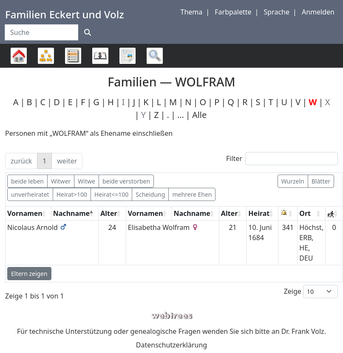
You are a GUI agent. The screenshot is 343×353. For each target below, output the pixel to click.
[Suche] (87, 32)
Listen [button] (73, 56)
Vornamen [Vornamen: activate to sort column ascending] (25, 213)
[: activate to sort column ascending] (288, 214)
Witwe (86, 181)
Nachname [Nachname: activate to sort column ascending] (191, 213)
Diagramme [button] (45, 56)
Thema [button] (192, 12)
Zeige (311, 291)
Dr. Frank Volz (302, 331)
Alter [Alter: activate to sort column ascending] (108, 213)
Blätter (321, 181)
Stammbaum (18, 67)
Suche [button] (154, 56)
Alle (199, 115)
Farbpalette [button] (233, 12)
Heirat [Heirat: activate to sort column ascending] (258, 213)
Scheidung (150, 194)
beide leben (27, 181)
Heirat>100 (72, 194)
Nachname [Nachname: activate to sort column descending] (71, 213)
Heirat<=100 (111, 194)
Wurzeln (292, 181)
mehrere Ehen (192, 194)
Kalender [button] (100, 56)
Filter (282, 158)
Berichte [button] (127, 56)
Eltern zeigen (29, 274)
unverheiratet (30, 194)
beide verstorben (126, 181)
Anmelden (318, 12)
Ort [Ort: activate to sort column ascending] (305, 213)
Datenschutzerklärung (171, 345)
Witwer (61, 181)
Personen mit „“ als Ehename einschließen (89, 133)
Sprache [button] (276, 12)
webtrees (171, 315)
